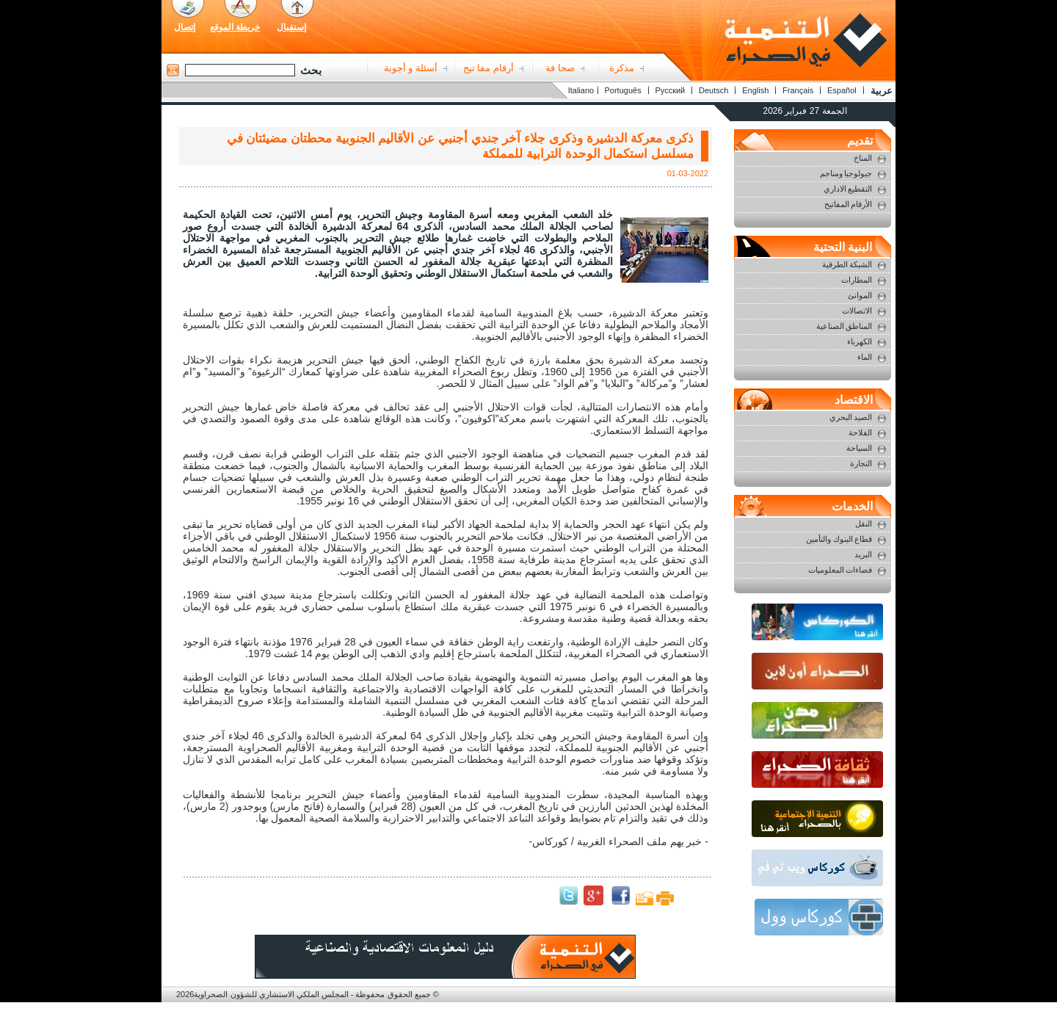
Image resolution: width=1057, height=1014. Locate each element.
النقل (863, 523)
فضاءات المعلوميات (840, 569)
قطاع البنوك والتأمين (839, 539)
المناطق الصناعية (844, 326)
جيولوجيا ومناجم (846, 173)
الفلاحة (860, 432)
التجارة (861, 463)
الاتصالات (857, 310)
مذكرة (621, 67)
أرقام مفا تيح (488, 67)
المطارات (856, 279)
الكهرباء (859, 341)
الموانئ (860, 295)
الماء (864, 356)
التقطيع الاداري (848, 188)
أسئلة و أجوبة (410, 67)
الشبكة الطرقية (847, 264)
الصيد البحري (851, 417)
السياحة (859, 447)
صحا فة (560, 67)
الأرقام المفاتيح (848, 204)
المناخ (863, 157)
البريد (863, 554)
